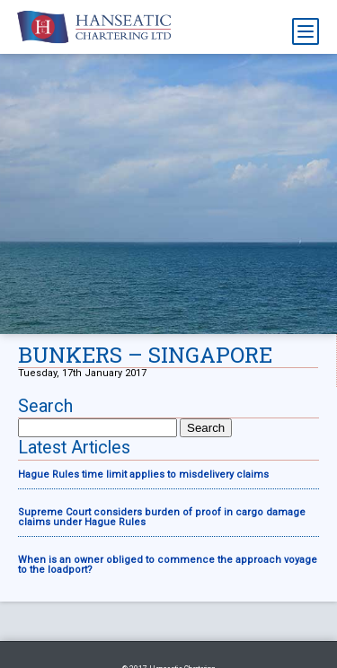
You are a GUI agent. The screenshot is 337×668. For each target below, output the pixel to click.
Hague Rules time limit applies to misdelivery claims (143, 474)
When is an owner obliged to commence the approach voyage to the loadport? (167, 565)
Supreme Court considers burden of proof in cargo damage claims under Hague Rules (162, 517)
